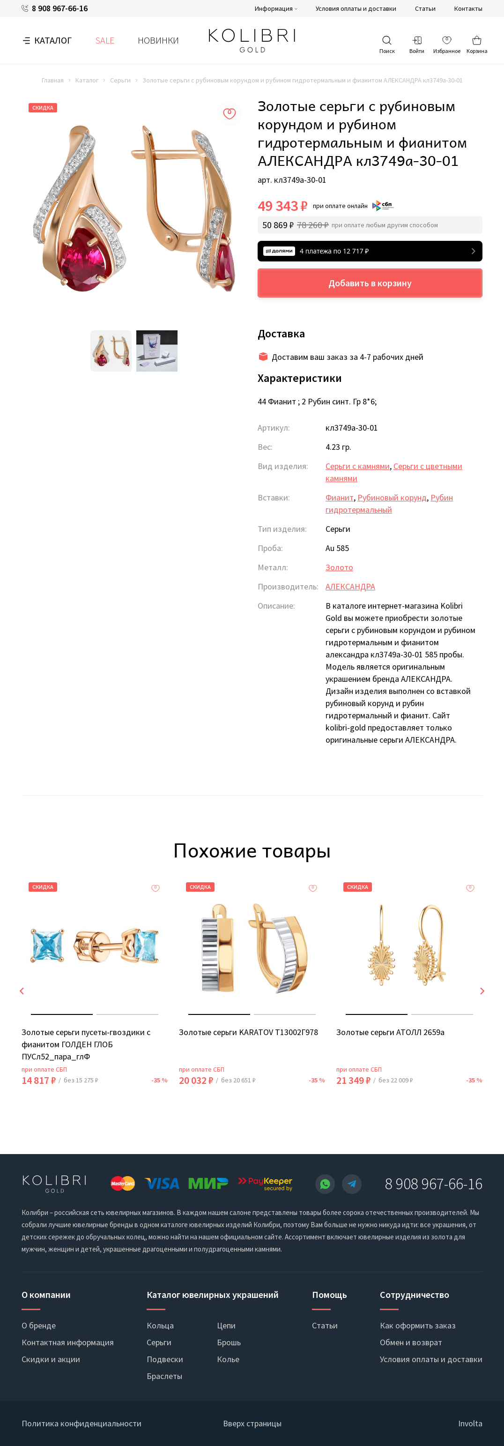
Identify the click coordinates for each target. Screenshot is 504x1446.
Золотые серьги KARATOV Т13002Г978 (248, 1032)
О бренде (39, 1325)
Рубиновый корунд (392, 497)
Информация (274, 8)
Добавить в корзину (370, 283)
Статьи (425, 8)
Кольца (160, 1325)
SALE (104, 40)
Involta (470, 1423)
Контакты (468, 8)
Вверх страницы (252, 1423)
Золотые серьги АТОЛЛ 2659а (390, 1032)
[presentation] (21, 991)
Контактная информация (68, 1342)
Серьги (120, 80)
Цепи (226, 1325)
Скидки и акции (51, 1359)
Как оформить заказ (418, 1325)
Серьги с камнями (358, 466)
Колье (228, 1359)
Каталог (53, 40)
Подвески (165, 1359)
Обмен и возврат (411, 1342)
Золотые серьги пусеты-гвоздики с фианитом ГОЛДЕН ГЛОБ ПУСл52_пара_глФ (86, 1044)
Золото (339, 567)
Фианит (340, 497)
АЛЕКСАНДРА (350, 586)
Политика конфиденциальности (81, 1423)
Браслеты (164, 1376)
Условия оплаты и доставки (356, 8)
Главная (53, 80)
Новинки (158, 40)
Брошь (229, 1342)
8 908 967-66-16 (60, 8)
